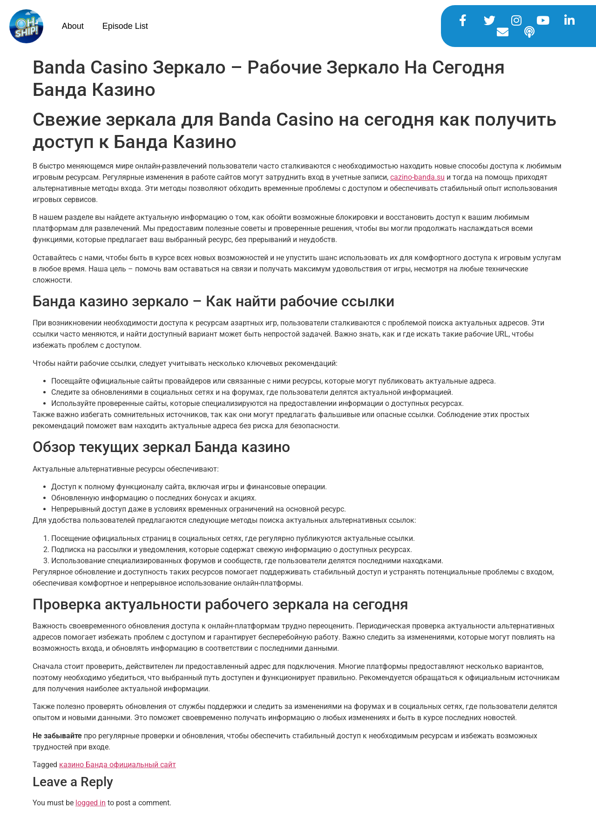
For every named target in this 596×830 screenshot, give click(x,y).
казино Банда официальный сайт (117, 764)
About (73, 26)
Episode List (125, 26)
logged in (90, 802)
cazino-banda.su (417, 177)
